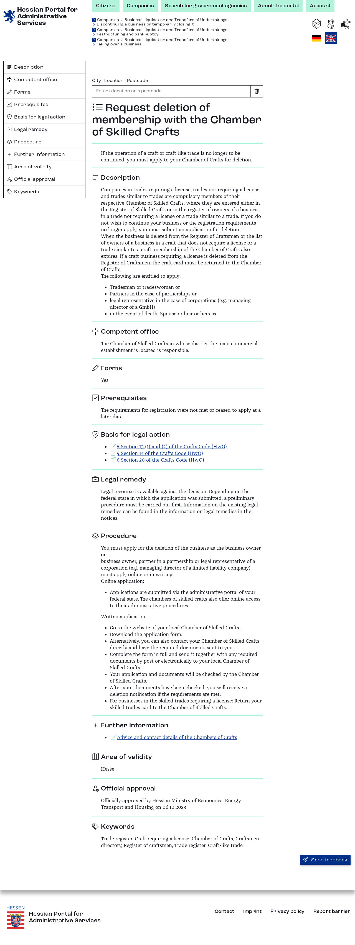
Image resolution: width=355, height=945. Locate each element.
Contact (224, 911)
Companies (140, 5)
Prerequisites (28, 104)
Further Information (36, 154)
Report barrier (332, 911)
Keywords (23, 192)
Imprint (252, 911)
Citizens (106, 5)
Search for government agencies (206, 5)
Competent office (32, 80)
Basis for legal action (36, 117)
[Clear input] (257, 91)
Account (320, 5)
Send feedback (325, 860)
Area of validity (29, 167)
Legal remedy (27, 129)
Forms (19, 92)
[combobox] (171, 91)
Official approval (31, 179)
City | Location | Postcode (120, 81)
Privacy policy (287, 911)
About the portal (278, 5)
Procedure (24, 142)
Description (25, 67)
